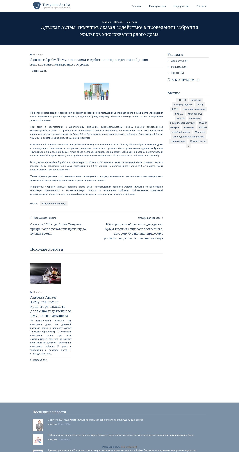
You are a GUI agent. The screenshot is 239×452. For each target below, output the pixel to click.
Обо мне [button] (201, 5)
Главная (136, 5)
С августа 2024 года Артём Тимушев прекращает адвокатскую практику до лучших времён (95, 445)
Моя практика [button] (157, 5)
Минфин (174, 127)
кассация (196, 100)
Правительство (198, 141)
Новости (118, 22)
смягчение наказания (194, 109)
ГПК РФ (182, 100)
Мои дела (132, 22)
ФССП (174, 109)
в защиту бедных (183, 104)
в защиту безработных (182, 123)
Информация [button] (181, 5)
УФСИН (203, 127)
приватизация (178, 141)
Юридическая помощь (54, 203)
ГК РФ (200, 104)
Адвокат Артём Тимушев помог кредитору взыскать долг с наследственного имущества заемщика (50, 306)
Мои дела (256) (179, 67)
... (188, 145)
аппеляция (194, 118)
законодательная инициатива (188, 136)
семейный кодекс (181, 132)
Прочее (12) (177, 72)
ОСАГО (203, 123)
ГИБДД (179, 113)
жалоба (181, 118)
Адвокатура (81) (180, 61)
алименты (189, 127)
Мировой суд (195, 113)
